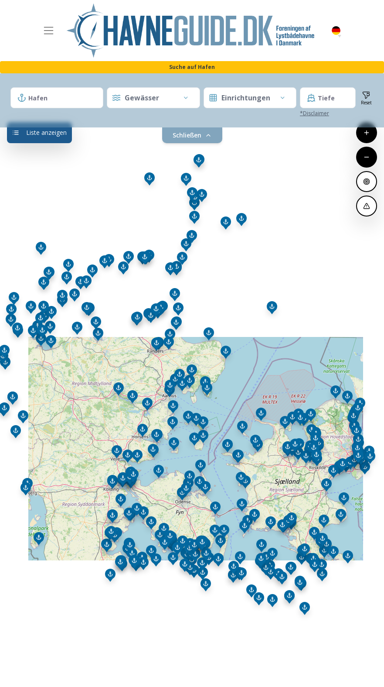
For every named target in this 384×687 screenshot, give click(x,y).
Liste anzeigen (39, 132)
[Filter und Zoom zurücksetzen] (366, 97)
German (336, 31)
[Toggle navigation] (48, 30)
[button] (339, 36)
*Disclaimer (314, 113)
